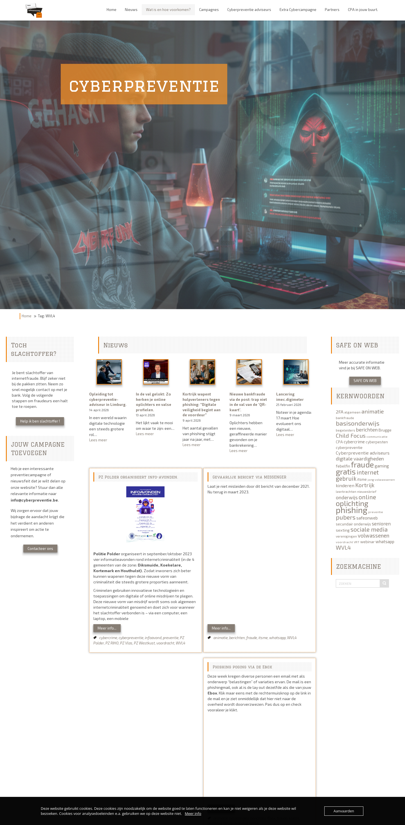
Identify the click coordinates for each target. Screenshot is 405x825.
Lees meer (109, 440)
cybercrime (108, 637)
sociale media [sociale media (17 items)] (369, 529)
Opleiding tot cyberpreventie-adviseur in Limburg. (108, 399)
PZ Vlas (126, 643)
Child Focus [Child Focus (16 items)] (351, 435)
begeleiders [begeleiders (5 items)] (345, 430)
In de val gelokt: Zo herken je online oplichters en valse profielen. (153, 402)
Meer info (193, 813)
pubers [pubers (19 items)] (346, 517)
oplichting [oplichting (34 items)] (352, 503)
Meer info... (107, 628)
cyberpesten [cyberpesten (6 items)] (377, 442)
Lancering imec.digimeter (290, 397)
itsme (263, 637)
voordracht (165, 643)
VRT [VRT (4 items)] (356, 542)
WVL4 (180, 643)
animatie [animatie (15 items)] (372, 411)
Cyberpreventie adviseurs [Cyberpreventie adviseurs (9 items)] (363, 452)
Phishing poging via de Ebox (242, 667)
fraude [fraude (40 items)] (362, 464)
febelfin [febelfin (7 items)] (343, 466)
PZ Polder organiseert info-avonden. (138, 477)
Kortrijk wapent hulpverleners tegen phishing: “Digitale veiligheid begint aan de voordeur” (201, 404)
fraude (251, 637)
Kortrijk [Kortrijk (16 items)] (364, 485)
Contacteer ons (40, 548)
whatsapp (277, 637)
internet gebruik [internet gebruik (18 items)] (357, 475)
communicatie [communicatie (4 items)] (377, 436)
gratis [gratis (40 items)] (346, 471)
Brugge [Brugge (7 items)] (385, 430)
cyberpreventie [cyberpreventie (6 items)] (349, 447)
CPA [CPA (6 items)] (339, 442)
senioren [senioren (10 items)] (381, 523)
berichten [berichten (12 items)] (367, 429)
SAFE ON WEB (365, 380)
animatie (220, 637)
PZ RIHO (112, 643)
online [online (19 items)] (367, 496)
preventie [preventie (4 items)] (375, 512)
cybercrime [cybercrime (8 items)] (354, 441)
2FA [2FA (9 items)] (339, 411)
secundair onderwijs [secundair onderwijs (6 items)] (353, 524)
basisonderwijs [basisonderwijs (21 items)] (357, 423)
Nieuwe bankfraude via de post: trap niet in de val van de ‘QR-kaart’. (248, 402)
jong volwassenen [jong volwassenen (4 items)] (381, 479)
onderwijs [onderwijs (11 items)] (347, 497)
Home (27, 316)
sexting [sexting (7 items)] (343, 530)
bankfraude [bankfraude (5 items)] (345, 418)
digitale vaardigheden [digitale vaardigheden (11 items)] (360, 458)
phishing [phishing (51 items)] (351, 510)
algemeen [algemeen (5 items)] (352, 412)
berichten (237, 637)
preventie (171, 637)
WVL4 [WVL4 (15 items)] (343, 547)
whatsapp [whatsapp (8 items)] (384, 541)
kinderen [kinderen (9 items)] (345, 485)
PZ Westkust (144, 643)
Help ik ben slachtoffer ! (40, 421)
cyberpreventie (131, 637)
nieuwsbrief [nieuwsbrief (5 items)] (366, 491)
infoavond (153, 637)
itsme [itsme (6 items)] (362, 479)
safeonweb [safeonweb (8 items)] (367, 517)
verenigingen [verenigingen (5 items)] (346, 536)
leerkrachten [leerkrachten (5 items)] (346, 491)
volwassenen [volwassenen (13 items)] (373, 535)
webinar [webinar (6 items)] (367, 541)
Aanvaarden (344, 810)
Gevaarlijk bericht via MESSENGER (249, 477)
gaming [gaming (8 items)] (382, 465)
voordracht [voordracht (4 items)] (344, 542)
